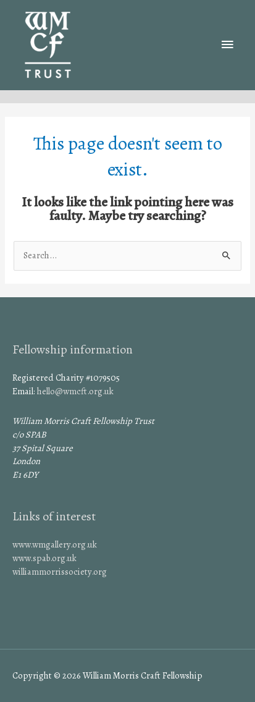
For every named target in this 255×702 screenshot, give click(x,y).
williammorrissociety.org (59, 571)
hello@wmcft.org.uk (75, 391)
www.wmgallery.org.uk (54, 544)
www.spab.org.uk (44, 558)
